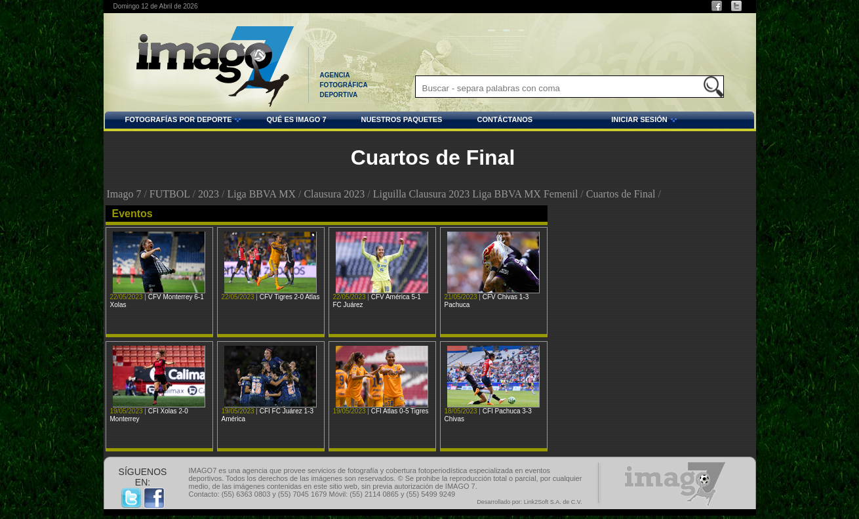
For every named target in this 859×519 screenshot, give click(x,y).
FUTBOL (170, 193)
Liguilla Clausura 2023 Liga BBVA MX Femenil (475, 193)
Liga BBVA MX (261, 193)
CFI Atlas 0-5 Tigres (400, 411)
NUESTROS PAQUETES (402, 119)
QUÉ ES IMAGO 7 (296, 119)
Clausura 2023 (334, 193)
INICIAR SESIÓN (607, 121)
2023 (208, 193)
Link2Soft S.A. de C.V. (553, 502)
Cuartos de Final (621, 193)
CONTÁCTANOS (504, 119)
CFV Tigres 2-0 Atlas (290, 297)
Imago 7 (124, 193)
